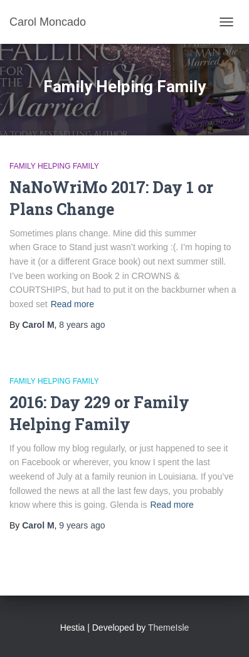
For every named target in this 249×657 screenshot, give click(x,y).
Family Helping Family (54, 166)
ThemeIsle (168, 628)
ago (82, 325)
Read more (72, 304)
